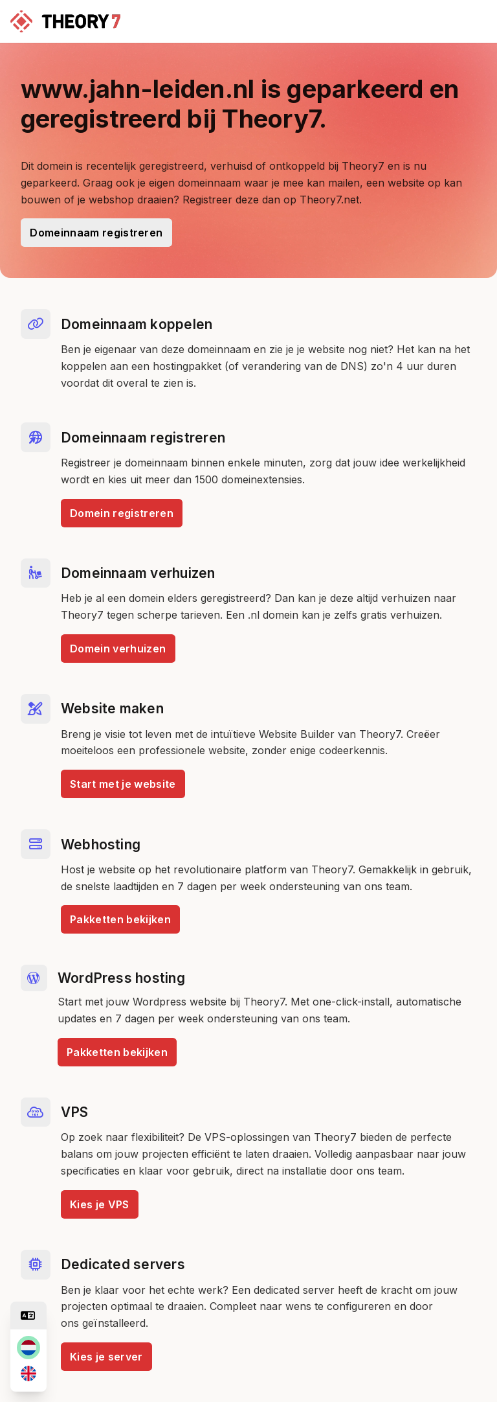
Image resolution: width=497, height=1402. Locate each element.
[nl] (28, 1347)
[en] (28, 1373)
